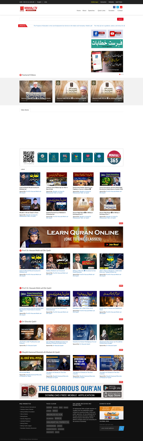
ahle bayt (50, 432)
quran (49, 407)
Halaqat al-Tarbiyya (58, 422)
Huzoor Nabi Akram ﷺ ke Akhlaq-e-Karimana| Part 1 (111, 98)
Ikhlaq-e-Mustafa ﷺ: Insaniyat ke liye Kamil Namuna (84, 271)
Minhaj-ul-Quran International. (30, 439)
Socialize (111, 10)
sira (60, 407)
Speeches (91, 10)
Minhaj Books (24, 416)
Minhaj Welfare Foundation (27, 411)
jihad (59, 426)
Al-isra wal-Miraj (25, 372)
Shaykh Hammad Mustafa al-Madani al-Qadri (31, 375)
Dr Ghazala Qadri (31, 345)
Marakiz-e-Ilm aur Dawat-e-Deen (29, 212)
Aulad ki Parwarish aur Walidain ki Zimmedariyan (56, 308)
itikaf (49, 411)
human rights (51, 429)
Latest (23, 169)
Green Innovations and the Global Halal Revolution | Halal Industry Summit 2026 (31, 309)
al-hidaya (50, 418)
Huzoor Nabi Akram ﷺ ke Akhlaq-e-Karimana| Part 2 (75, 98)
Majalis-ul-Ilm (54, 415)
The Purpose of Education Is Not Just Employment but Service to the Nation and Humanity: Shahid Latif (65, 25)
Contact (120, 10)
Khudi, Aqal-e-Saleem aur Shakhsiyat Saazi (111, 308)
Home (79, 10)
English (39, 2)
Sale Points (119, 2)
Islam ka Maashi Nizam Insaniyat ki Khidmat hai (30, 271)
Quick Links (101, 10)
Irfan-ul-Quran (24, 414)
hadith (55, 407)
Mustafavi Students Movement (28, 428)
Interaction (103, 2)
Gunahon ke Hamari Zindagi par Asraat (84, 341)
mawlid (58, 418)
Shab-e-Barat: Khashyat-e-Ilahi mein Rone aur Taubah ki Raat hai (111, 271)
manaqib (61, 429)
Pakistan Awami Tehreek (26, 409)
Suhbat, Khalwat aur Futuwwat (55, 270)
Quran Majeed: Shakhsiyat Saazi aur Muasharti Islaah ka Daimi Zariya (57, 342)
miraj (55, 411)
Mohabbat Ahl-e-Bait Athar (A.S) (83, 308)
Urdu (45, 2)
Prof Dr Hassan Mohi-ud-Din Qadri (30, 192)
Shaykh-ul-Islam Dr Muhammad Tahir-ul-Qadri (55, 192)
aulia (57, 432)
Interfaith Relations (25, 421)
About (84, 10)
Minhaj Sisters (24, 423)
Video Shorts (25, 110)
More (121, 223)
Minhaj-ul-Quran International (28, 407)
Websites (111, 2)
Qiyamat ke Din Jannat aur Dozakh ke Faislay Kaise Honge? (111, 342)
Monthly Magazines (25, 418)
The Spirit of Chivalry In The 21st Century (56, 373)
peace (66, 407)
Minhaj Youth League (25, 425)
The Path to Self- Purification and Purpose (30, 342)
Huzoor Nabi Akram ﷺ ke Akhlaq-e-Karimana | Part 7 (40, 98)
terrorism (51, 426)
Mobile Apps (94, 2)
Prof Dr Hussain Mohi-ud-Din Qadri (111, 192)
